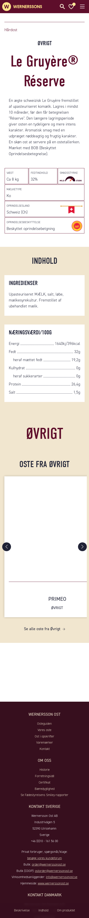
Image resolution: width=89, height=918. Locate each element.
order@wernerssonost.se (49, 864)
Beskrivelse (22, 910)
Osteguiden (44, 723)
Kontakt (45, 749)
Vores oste (44, 730)
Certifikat (44, 782)
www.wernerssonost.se (53, 883)
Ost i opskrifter (44, 736)
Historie (45, 769)
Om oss (44, 760)
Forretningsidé (44, 776)
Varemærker (44, 742)
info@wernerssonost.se (61, 877)
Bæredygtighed (44, 789)
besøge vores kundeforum (44, 858)
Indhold (43, 910)
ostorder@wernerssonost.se (54, 871)
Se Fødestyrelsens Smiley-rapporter (44, 795)
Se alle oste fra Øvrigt (42, 628)
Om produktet (66, 910)
